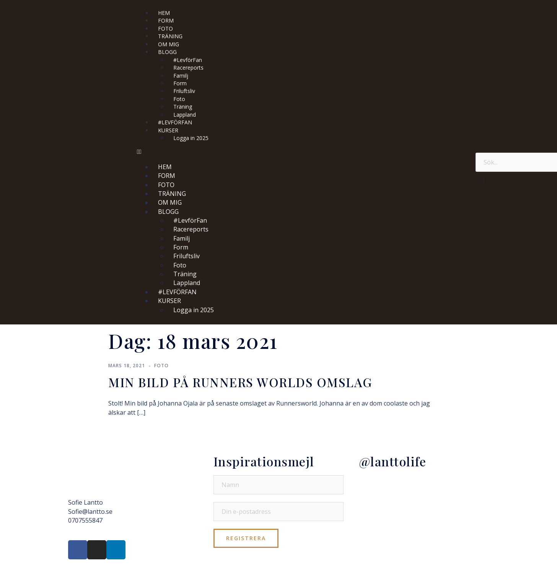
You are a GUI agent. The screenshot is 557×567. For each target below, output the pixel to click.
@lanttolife (393, 461)
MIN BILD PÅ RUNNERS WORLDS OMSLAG (240, 382)
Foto (161, 365)
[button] (302, 151)
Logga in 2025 (190, 138)
